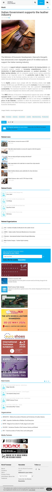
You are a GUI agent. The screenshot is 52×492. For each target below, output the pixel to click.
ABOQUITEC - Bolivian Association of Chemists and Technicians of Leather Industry (24, 417)
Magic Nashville (10, 387)
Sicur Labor (9, 194)
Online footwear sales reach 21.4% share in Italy (20, 178)
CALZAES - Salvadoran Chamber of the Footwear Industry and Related (20, 427)
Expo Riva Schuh (10, 207)
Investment (22, 116)
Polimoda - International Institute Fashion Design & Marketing (19, 236)
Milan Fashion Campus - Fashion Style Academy (16, 240)
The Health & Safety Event (12, 393)
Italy (9, 17)
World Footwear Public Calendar (16, 287)
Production (45, 116)
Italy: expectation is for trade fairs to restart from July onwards (24, 163)
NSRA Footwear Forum (12, 400)
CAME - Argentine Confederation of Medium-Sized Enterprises (18, 420)
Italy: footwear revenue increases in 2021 (18, 141)
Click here (10, 289)
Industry (15, 116)
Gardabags (9, 201)
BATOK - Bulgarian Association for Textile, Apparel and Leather (18, 423)
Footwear (8, 116)
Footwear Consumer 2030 (14, 278)
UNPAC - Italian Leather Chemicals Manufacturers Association (19, 232)
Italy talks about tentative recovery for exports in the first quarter (24, 149)
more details (32, 490)
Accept (49, 489)
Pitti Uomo (9, 214)
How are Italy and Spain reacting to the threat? (19, 156)
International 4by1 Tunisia (12, 406)
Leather (29, 116)
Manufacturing (36, 116)
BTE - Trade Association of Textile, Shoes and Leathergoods (18, 430)
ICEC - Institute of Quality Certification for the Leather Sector (19, 227)
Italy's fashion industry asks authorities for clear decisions (22, 171)
